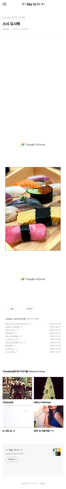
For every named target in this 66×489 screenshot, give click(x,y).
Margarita (9, 345)
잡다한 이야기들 (19, 319)
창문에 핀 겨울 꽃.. (12, 327)
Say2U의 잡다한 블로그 (14, 454)
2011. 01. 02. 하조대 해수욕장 (16, 324)
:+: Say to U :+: (33, 4)
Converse (9, 319)
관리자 (42, 484)
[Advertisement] (33, 84)
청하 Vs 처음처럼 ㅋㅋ (14, 342)
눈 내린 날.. (9, 349)
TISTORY (33, 484)
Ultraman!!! (9, 333)
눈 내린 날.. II (10, 339)
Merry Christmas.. (12, 336)
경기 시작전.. (10, 352)
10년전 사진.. (10, 330)
